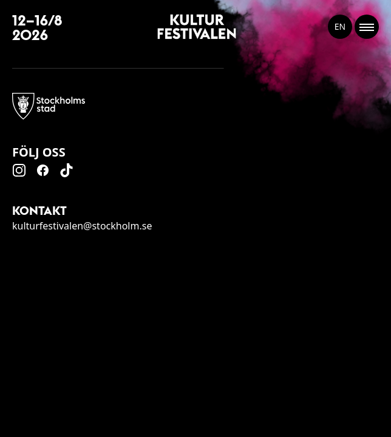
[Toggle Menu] (367, 27)
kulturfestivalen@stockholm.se (82, 225)
